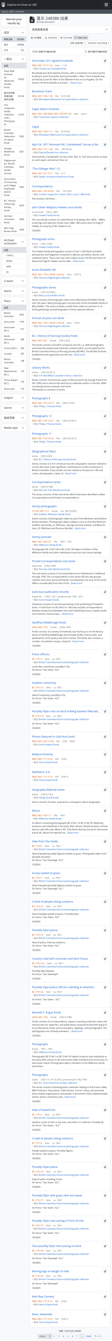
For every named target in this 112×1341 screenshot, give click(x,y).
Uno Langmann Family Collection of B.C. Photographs (14, 114)
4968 (88, 1336)
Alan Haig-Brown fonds (14, 230)
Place (7, 301)
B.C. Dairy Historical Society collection (58, 1082)
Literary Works (41, 367)
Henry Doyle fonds (48, 762)
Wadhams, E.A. (41, 772)
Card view (66, 37)
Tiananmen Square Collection (54, 117)
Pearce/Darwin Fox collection (53, 152)
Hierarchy (51, 37)
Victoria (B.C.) (14, 349)
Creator (8, 281)
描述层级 (9, 418)
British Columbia (14, 315)
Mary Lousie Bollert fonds (52, 295)
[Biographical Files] (44, 451)
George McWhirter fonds (14, 151)
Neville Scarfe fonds (49, 797)
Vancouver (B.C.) (14, 329)
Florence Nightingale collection (54, 277)
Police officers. (41, 654)
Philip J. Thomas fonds (50, 406)
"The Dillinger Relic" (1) (46, 168)
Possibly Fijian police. (45, 930)
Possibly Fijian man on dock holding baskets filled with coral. (66, 711)
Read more (76, 82)
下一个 (97, 1336)
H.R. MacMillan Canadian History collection (60, 375)
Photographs (40, 1044)
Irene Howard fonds (49, 599)
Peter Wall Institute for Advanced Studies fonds (14, 79)
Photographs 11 (42, 433)
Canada (14, 354)
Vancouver (14, 322)
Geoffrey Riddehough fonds (49, 622)
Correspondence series (46, 482)
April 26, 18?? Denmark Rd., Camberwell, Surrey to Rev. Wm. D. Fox (66, 144)
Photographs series (44, 287)
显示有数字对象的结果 (96, 51)
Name (7, 291)
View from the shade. (45, 841)
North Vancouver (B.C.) (14, 339)
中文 (14, 51)
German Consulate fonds (14, 219)
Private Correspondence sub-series (53, 561)
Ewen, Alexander (42, 1314)
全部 (6, 65)
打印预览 (36, 37)
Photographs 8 (41, 398)
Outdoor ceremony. (44, 682)
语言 (6, 32)
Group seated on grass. (46, 873)
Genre (8, 408)
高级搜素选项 (40, 29)
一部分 (8, 59)
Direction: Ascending (98, 43)
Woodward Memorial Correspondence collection (63, 99)
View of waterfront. (44, 1110)
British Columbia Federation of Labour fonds (14, 136)
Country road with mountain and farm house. (60, 958)
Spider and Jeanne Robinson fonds (56, 176)
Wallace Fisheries (42, 754)
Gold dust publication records (50, 591)
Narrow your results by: (14, 21)
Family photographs (44, 506)
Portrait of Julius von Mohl (48, 318)
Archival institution (10, 241)
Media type (11, 428)
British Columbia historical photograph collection (64, 662)
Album (36, 810)
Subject (8, 398)
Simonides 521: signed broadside (52, 60)
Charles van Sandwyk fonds (53, 68)
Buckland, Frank (42, 91)
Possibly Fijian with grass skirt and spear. (57, 1195)
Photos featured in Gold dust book (53, 736)
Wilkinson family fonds (50, 544)
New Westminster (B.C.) (14, 371)
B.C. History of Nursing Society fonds (14, 205)
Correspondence (42, 186)
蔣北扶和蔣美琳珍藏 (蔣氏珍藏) (14, 96)
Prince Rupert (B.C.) (14, 382)
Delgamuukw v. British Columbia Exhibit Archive (14, 167)
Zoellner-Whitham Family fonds (55, 514)
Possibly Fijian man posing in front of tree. (58, 1220)
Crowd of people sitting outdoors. (53, 901)
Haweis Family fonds (49, 215)
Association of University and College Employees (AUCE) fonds (14, 187)
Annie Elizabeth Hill (44, 269)
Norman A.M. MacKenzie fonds (54, 490)
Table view (81, 37)
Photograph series (43, 239)
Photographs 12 (42, 416)
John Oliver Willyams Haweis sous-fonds (57, 207)
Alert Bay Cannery (43, 1296)
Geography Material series (48, 789)
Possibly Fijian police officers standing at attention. (63, 987)
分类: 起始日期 (76, 43)
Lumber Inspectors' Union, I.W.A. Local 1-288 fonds (64, 194)
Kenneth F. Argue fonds (46, 1012)
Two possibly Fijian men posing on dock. (57, 1246)
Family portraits (41, 537)
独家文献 (14, 39)
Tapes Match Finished (45, 109)
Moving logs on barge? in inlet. (51, 1271)
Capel (35, 126)
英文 (14, 45)
